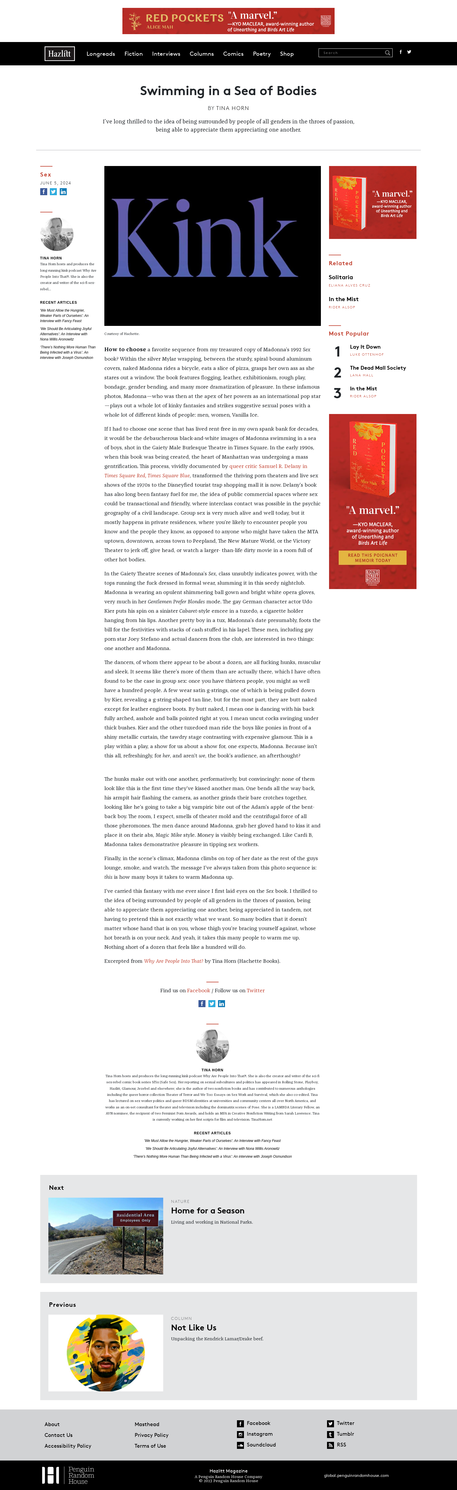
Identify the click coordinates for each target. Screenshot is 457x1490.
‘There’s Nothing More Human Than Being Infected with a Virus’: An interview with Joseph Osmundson (68, 352)
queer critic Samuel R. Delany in (268, 466)
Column (181, 1318)
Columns (202, 53)
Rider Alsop (342, 307)
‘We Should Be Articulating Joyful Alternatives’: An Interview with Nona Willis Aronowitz (66, 334)
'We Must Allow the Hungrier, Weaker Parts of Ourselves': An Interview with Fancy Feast (64, 315)
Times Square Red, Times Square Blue (147, 475)
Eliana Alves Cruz (350, 285)
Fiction (133, 53)
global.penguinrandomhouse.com (356, 1475)
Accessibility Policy (68, 1445)
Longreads (101, 53)
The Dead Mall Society (378, 367)
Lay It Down (365, 346)
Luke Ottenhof (367, 354)
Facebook (400, 51)
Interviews (166, 53)
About (52, 1424)
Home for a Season (208, 1210)
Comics (233, 53)
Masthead (147, 1424)
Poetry (262, 53)
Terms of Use (150, 1445)
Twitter (409, 51)
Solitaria (341, 277)
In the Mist (344, 298)
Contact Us (59, 1435)
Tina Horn (232, 108)
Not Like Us (194, 1327)
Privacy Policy (151, 1435)
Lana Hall (362, 375)
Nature (180, 1201)
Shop (287, 53)
